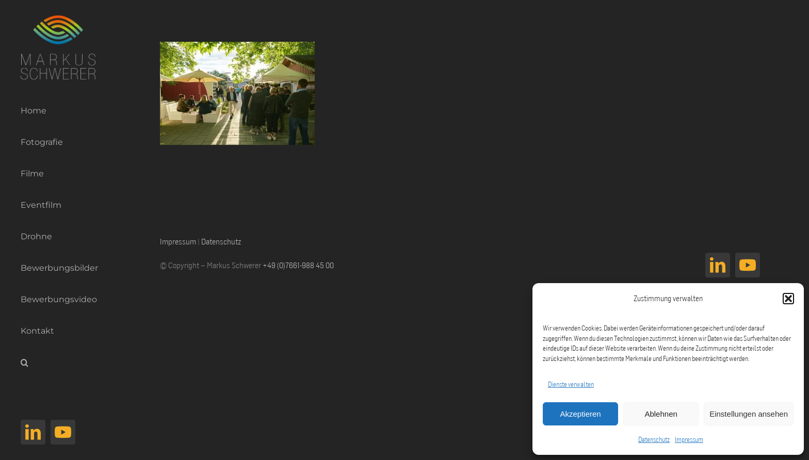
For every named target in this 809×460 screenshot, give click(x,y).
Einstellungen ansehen (748, 413)
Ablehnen (660, 413)
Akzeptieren (580, 413)
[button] (788, 298)
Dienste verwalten (571, 384)
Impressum (689, 439)
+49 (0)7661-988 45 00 (298, 265)
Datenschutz (654, 439)
